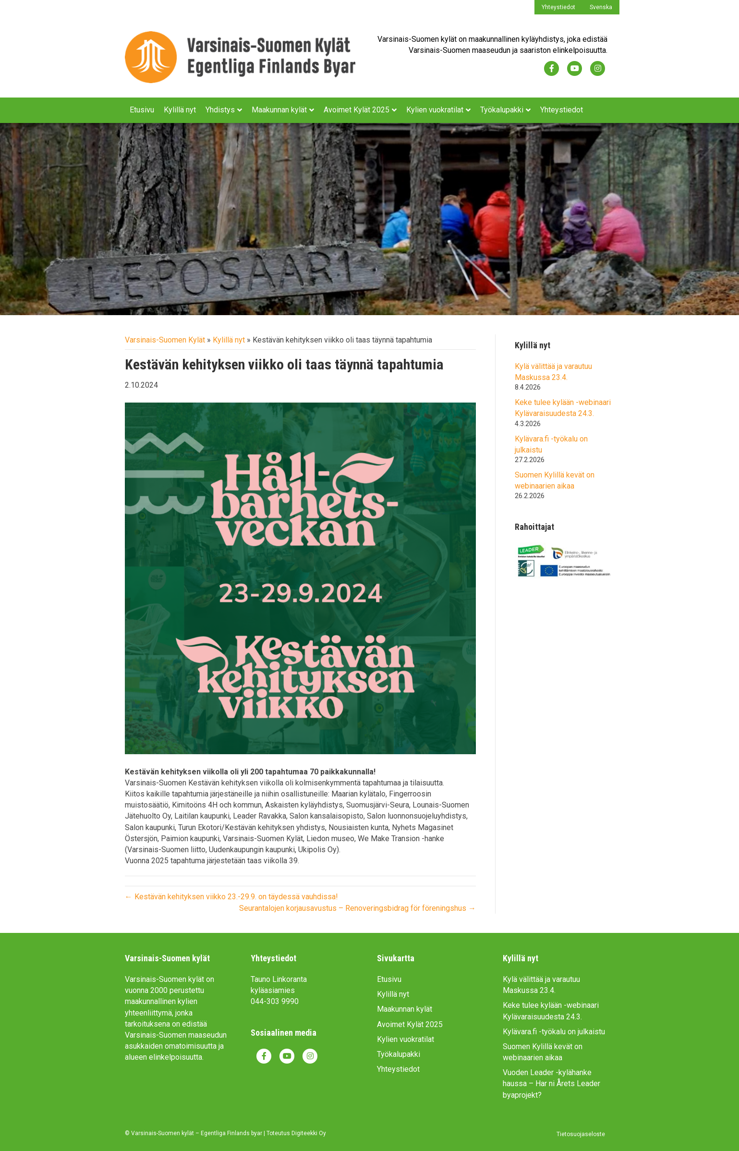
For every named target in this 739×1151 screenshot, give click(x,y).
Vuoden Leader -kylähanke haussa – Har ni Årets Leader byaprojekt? (551, 1083)
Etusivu (142, 109)
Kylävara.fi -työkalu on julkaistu (554, 1031)
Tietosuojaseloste (581, 1134)
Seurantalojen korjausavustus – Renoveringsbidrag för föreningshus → (357, 908)
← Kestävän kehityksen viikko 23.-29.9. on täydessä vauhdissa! (231, 896)
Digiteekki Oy (308, 1133)
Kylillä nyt (180, 109)
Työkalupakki (501, 109)
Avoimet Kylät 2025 (356, 109)
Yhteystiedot (558, 7)
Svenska (601, 7)
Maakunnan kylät (279, 109)
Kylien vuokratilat (434, 109)
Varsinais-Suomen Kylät (165, 339)
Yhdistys (220, 109)
